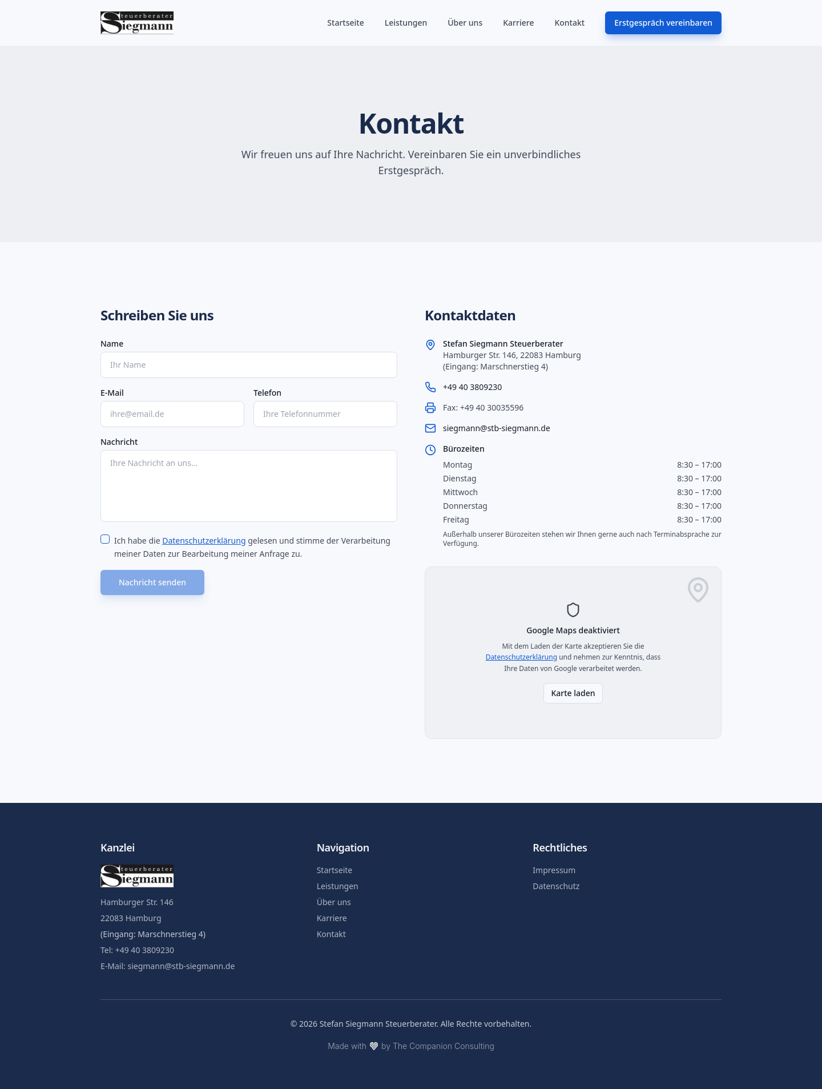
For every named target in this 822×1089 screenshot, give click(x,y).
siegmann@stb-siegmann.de (496, 428)
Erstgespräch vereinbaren (663, 22)
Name (111, 343)
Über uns (465, 22)
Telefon (267, 392)
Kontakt (569, 22)
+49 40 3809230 (472, 386)
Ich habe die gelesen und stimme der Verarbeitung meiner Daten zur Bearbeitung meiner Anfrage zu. (252, 547)
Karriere (518, 22)
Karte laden (573, 693)
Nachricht (119, 441)
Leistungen (406, 22)
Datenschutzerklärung (203, 540)
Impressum (554, 870)
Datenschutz (556, 886)
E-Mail (112, 392)
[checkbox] (105, 539)
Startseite (345, 22)
